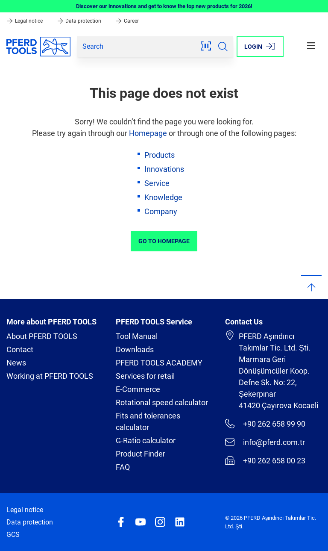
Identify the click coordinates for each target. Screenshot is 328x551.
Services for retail (145, 375)
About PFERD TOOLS (41, 336)
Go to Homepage (164, 241)
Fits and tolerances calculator (148, 421)
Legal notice (25, 21)
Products (159, 154)
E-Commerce (138, 389)
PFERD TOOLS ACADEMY (159, 362)
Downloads (135, 349)
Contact (19, 349)
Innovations (164, 169)
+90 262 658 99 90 (265, 423)
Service (157, 183)
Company (160, 211)
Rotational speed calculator (162, 402)
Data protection (79, 21)
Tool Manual (137, 336)
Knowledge (163, 197)
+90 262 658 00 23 (265, 460)
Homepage (148, 133)
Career (127, 21)
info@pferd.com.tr (265, 442)
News (16, 362)
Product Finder (140, 453)
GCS (13, 534)
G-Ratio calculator (146, 440)
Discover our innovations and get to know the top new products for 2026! (164, 6)
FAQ (123, 467)
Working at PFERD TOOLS (49, 375)
